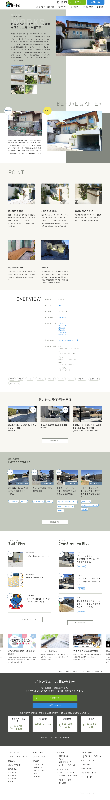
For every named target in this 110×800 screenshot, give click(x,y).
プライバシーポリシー (90, 772)
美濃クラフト (63, 334)
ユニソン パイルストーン (68, 340)
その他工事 (12, 430)
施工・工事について (90, 760)
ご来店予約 (77, 2)
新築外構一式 (45, 427)
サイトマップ (86, 777)
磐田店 (12, 781)
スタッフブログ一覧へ (30, 619)
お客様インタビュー (41, 767)
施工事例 (50, 7)
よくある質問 (86, 752)
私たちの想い (40, 7)
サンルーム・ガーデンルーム (68, 776)
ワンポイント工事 (65, 780)
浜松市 (60, 305)
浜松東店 (13, 775)
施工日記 (11, 761)
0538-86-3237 (92, 725)
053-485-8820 (19, 727)
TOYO (60, 323)
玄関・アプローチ (65, 762)
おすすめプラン (63, 7)
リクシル (61, 330)
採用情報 (37, 776)
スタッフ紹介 (39, 764)
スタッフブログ (14, 765)
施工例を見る (55, 441)
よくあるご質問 (87, 7)
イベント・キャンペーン (18, 756)
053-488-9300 (67, 725)
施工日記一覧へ (80, 623)
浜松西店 (13, 772)
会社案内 (100, 7)
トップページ (13, 752)
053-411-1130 (44, 723)
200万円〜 (62, 317)
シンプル (30, 379)
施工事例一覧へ (55, 522)
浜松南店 (13, 778)
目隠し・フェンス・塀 (66, 506)
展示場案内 (75, 7)
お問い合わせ (96, 2)
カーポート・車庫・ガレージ (81, 430)
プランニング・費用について (92, 756)
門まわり (51, 379)
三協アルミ (62, 332)
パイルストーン (15, 383)
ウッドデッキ (63, 769)
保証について (39, 773)
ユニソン (61, 328)
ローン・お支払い (40, 770)
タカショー (62, 325)
